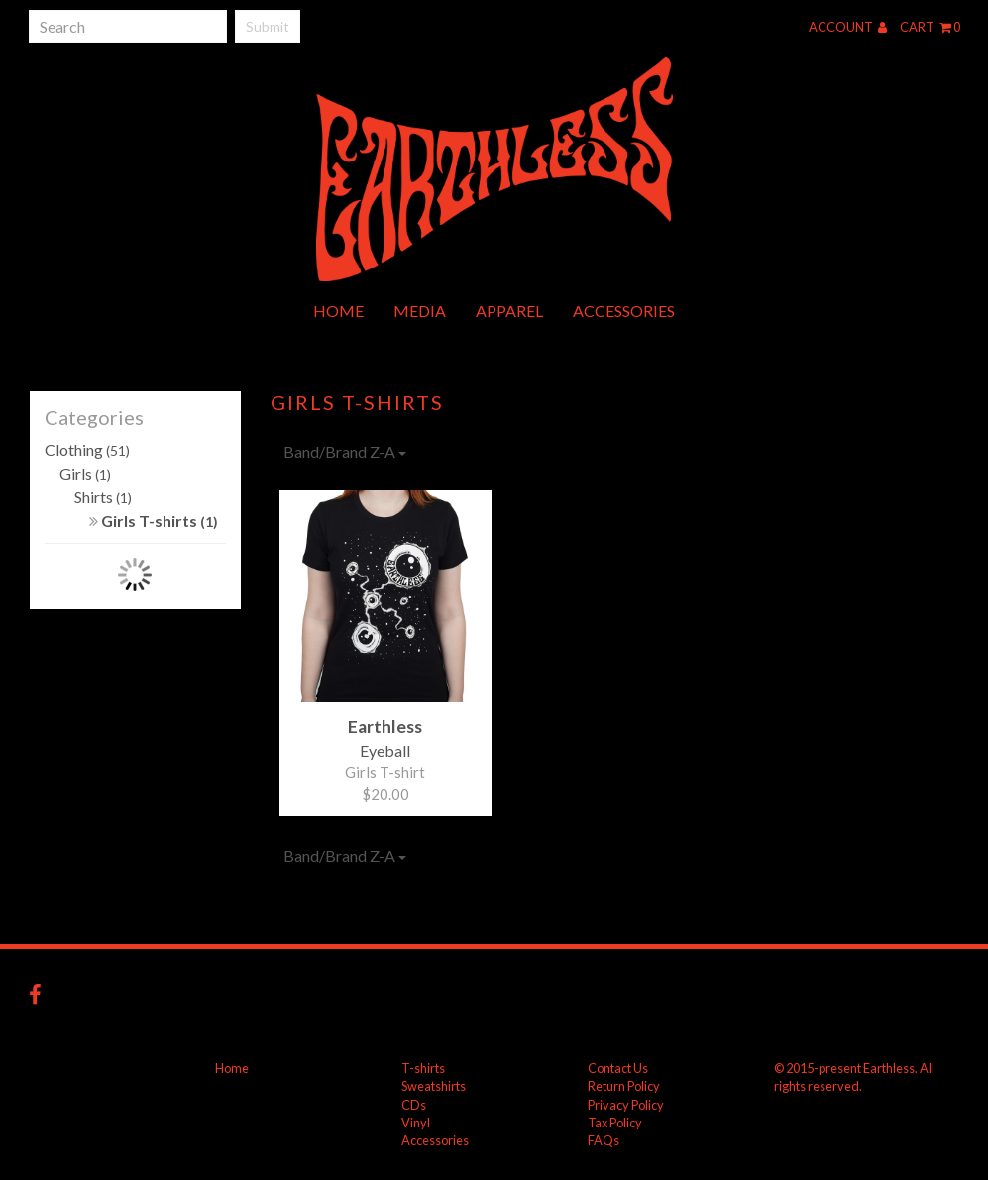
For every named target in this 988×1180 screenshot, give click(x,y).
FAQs (603, 1140)
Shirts (103, 496)
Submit (267, 26)
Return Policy (624, 1086)
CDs (413, 1105)
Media (419, 310)
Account (848, 27)
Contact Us (618, 1068)
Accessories (624, 310)
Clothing (87, 449)
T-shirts (423, 1068)
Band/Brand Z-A (344, 451)
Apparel (509, 310)
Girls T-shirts (153, 520)
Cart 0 (930, 27)
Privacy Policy (626, 1105)
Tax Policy (615, 1122)
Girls (85, 473)
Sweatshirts (433, 1086)
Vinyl (415, 1122)
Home (338, 310)
